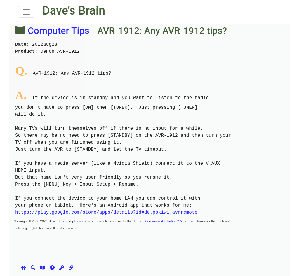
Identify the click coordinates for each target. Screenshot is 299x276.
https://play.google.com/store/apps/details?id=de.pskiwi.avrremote (106, 212)
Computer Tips (58, 30)
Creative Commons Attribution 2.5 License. (164, 221)
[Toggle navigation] (26, 12)
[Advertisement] (120, 244)
